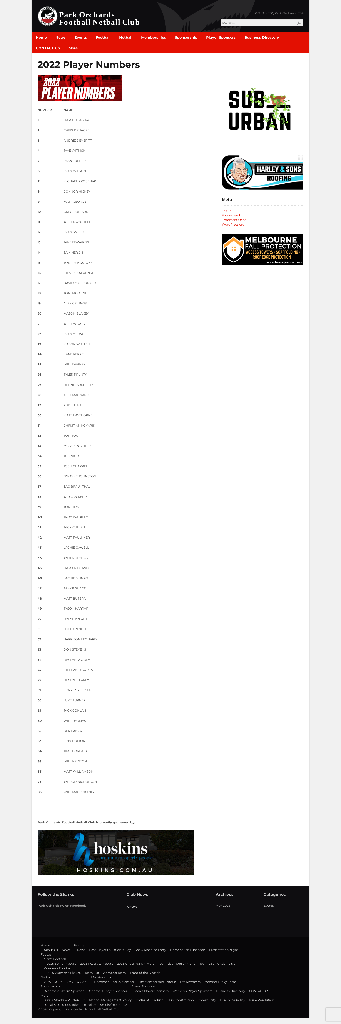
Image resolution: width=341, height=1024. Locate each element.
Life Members (190, 982)
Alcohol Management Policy (110, 1000)
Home (41, 37)
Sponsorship (186, 37)
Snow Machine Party (150, 950)
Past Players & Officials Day (110, 950)
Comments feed (234, 220)
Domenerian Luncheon (187, 950)
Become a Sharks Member (114, 982)
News (60, 37)
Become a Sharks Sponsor (64, 991)
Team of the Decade (145, 973)
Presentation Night (223, 950)
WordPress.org (233, 224)
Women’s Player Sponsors (192, 991)
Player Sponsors (221, 37)
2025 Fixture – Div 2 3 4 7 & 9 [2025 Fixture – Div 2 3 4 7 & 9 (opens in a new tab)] (65, 982)
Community (207, 1000)
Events (80, 37)
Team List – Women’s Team (105, 973)
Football (103, 37)
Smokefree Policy (113, 1005)
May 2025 (223, 906)
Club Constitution (180, 1000)
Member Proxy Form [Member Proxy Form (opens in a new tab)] (220, 982)
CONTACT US (48, 48)
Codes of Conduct (149, 1000)
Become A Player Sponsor (107, 991)
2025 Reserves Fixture (96, 964)
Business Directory (261, 37)
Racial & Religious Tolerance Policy (70, 1005)
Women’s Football (58, 968)
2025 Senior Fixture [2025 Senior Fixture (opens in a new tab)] (61, 964)
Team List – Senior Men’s (177, 964)
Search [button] (299, 22)
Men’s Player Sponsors (151, 991)
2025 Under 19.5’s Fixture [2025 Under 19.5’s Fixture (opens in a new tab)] (135, 964)
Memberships (153, 37)
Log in (226, 211)
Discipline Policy (232, 1000)
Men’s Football (55, 959)
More (73, 48)
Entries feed (231, 215)
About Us (51, 950)
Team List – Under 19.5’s (217, 964)
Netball (125, 37)
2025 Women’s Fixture (64, 973)
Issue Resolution (261, 1000)
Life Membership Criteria (157, 982)
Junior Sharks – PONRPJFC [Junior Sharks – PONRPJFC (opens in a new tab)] (64, 1000)
